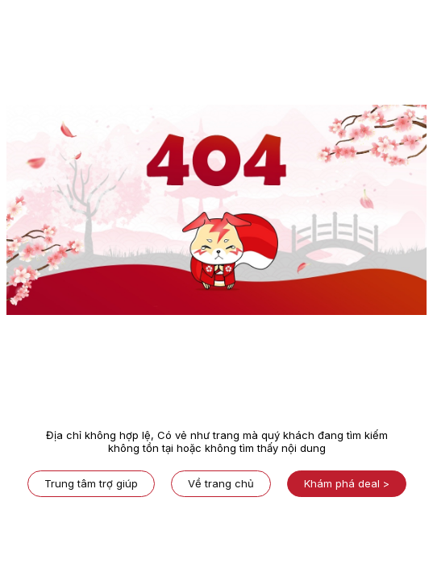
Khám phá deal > (346, 483)
